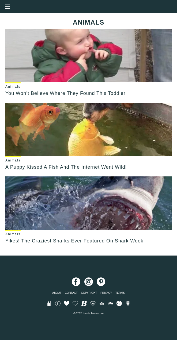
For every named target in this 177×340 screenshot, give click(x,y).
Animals (13, 86)
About (56, 292)
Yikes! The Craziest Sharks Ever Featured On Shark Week (74, 241)
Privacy (106, 292)
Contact (71, 292)
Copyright (89, 292)
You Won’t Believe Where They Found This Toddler (65, 93)
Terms (120, 292)
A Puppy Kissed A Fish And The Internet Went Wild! (66, 167)
